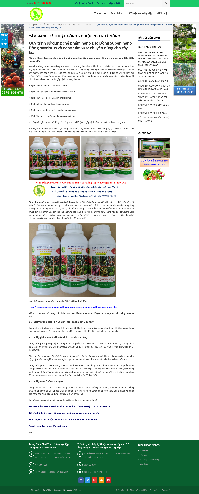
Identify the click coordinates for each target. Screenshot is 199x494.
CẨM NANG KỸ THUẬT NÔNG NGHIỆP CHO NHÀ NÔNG (67, 25)
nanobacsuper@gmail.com (95, 472)
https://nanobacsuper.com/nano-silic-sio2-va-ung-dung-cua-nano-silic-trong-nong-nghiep (73, 307)
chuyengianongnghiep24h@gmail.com (51, 472)
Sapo (78, 490)
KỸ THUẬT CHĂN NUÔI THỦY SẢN (152, 113)
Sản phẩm (144, 455)
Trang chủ (33, 25)
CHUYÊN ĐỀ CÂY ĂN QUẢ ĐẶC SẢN (153, 81)
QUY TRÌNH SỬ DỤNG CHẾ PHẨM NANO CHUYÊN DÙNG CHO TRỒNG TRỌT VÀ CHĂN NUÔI (153, 73)
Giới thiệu (144, 464)
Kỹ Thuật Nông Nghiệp (149, 459)
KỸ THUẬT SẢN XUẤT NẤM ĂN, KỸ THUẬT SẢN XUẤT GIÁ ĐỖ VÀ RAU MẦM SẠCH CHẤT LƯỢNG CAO (153, 97)
